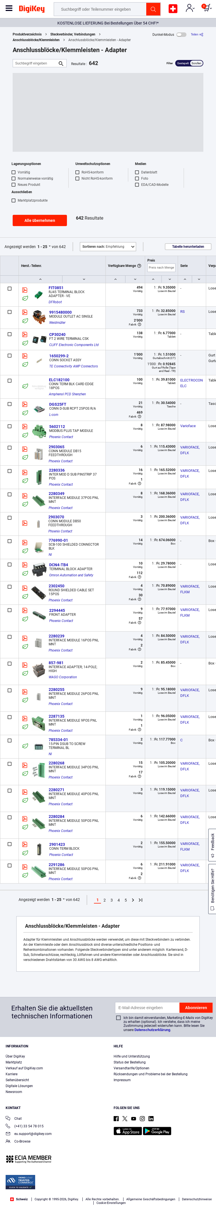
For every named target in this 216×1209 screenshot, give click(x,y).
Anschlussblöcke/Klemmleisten (36, 40)
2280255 (56, 689)
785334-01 (58, 739)
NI (50, 555)
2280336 (57, 470)
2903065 (56, 447)
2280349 (56, 493)
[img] (31, 10)
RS (182, 311)
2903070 (56, 517)
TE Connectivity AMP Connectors (73, 366)
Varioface (188, 426)
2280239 (56, 636)
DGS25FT (57, 404)
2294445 (57, 610)
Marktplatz (14, 1062)
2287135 (56, 716)
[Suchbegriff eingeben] (35, 63)
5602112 (57, 426)
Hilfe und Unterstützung (132, 1056)
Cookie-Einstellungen (111, 1203)
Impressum (122, 1080)
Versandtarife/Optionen (131, 1068)
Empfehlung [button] (103, 247)
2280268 (56, 763)
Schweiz (19, 1199)
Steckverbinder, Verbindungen (72, 34)
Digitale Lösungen (19, 1086)
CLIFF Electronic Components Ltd (74, 345)
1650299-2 (59, 356)
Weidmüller (57, 323)
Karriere (11, 1074)
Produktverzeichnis (27, 34)
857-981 (56, 663)
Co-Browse (18, 1142)
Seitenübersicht (17, 1080)
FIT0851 (56, 287)
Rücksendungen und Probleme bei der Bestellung (151, 1074)
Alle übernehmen (39, 220)
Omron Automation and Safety (71, 575)
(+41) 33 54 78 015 (25, 1126)
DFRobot (55, 302)
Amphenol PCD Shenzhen (67, 394)
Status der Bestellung (130, 1062)
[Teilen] (197, 34)
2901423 (57, 844)
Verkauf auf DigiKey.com (24, 1068)
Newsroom (14, 1092)
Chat (14, 1119)
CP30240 (57, 334)
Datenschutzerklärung (152, 1030)
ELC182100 (59, 380)
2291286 (56, 864)
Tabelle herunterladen (188, 247)
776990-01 (58, 540)
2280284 (56, 816)
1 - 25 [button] (42, 246)
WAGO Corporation (63, 677)
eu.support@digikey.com (29, 1134)
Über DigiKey (15, 1056)
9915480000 (60, 312)
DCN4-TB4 (58, 565)
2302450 (56, 586)
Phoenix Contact (61, 437)
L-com (53, 415)
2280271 (56, 790)
